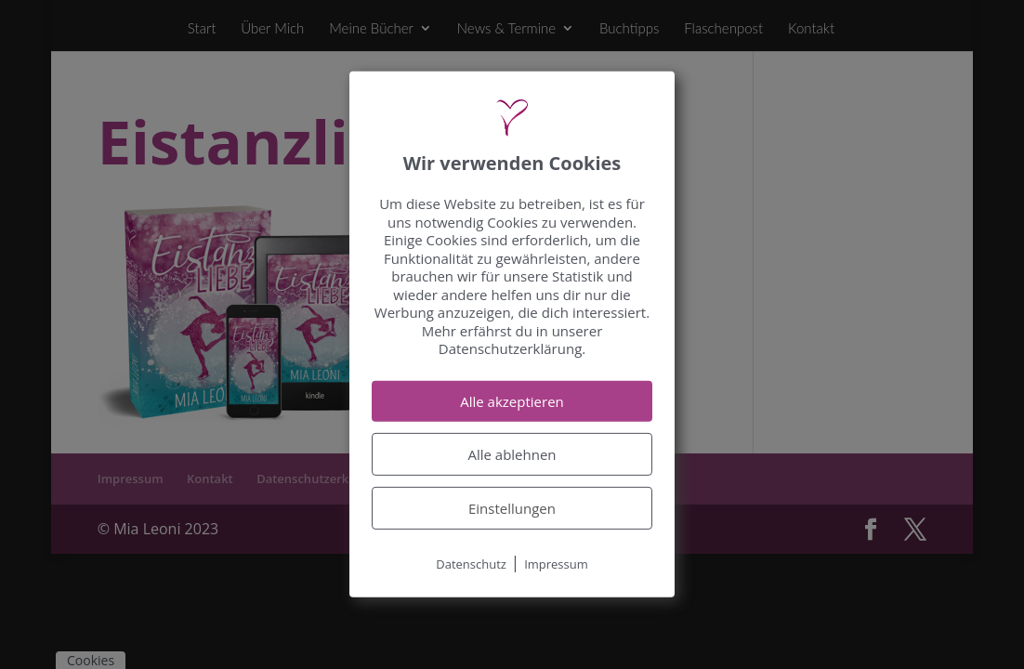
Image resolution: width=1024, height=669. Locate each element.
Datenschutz (471, 564)
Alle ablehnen (511, 454)
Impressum (556, 564)
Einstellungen (512, 508)
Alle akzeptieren (512, 401)
